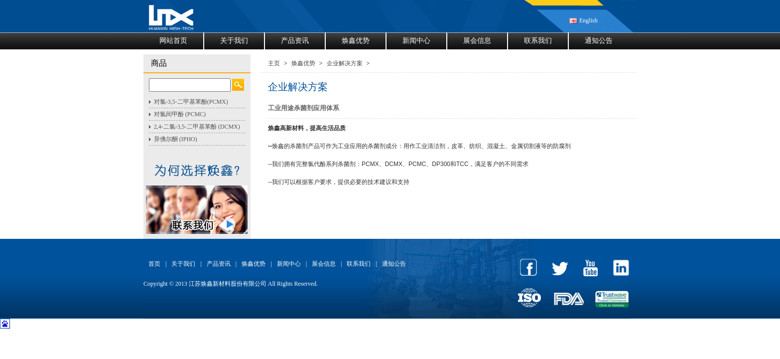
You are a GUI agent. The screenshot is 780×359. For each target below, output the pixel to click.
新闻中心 (416, 40)
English (588, 20)
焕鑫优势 (356, 40)
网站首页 (173, 40)
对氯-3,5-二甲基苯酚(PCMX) (191, 101)
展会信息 (477, 40)
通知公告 (599, 40)
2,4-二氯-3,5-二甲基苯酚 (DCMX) (197, 126)
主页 (274, 63)
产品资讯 (295, 40)
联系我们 (538, 40)
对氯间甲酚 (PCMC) (180, 114)
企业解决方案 (345, 63)
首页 (154, 263)
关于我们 (234, 40)
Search (238, 85)
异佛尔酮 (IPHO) (175, 139)
